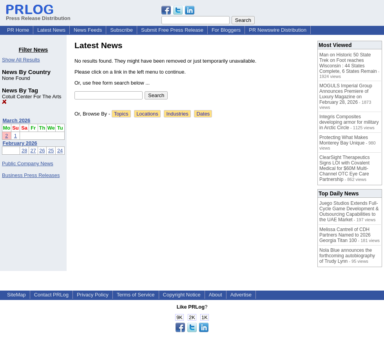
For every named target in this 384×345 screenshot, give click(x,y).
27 (33, 151)
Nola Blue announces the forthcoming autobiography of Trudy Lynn (347, 255)
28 (24, 151)
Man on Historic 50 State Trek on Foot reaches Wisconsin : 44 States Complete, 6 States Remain (348, 63)
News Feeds (88, 30)
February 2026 (20, 143)
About (215, 295)
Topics (121, 114)
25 (51, 151)
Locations (147, 114)
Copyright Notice (182, 295)
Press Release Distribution (38, 15)
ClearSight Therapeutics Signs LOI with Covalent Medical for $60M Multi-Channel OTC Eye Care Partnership (344, 168)
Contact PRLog (51, 295)
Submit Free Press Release (172, 30)
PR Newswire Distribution (277, 30)
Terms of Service (136, 295)
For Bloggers (226, 30)
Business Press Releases (31, 175)
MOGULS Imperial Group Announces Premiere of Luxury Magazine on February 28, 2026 (345, 94)
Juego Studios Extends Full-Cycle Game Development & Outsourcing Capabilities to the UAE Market (349, 211)
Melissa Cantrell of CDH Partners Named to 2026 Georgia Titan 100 (345, 235)
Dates (203, 114)
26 (42, 151)
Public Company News (27, 163)
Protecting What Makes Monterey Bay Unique (343, 140)
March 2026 (17, 120)
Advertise (241, 295)
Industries (177, 114)
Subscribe (121, 30)
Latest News (51, 30)
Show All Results (21, 60)
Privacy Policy (93, 295)
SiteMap (16, 295)
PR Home (18, 30)
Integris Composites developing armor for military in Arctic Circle (349, 122)
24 (60, 151)
